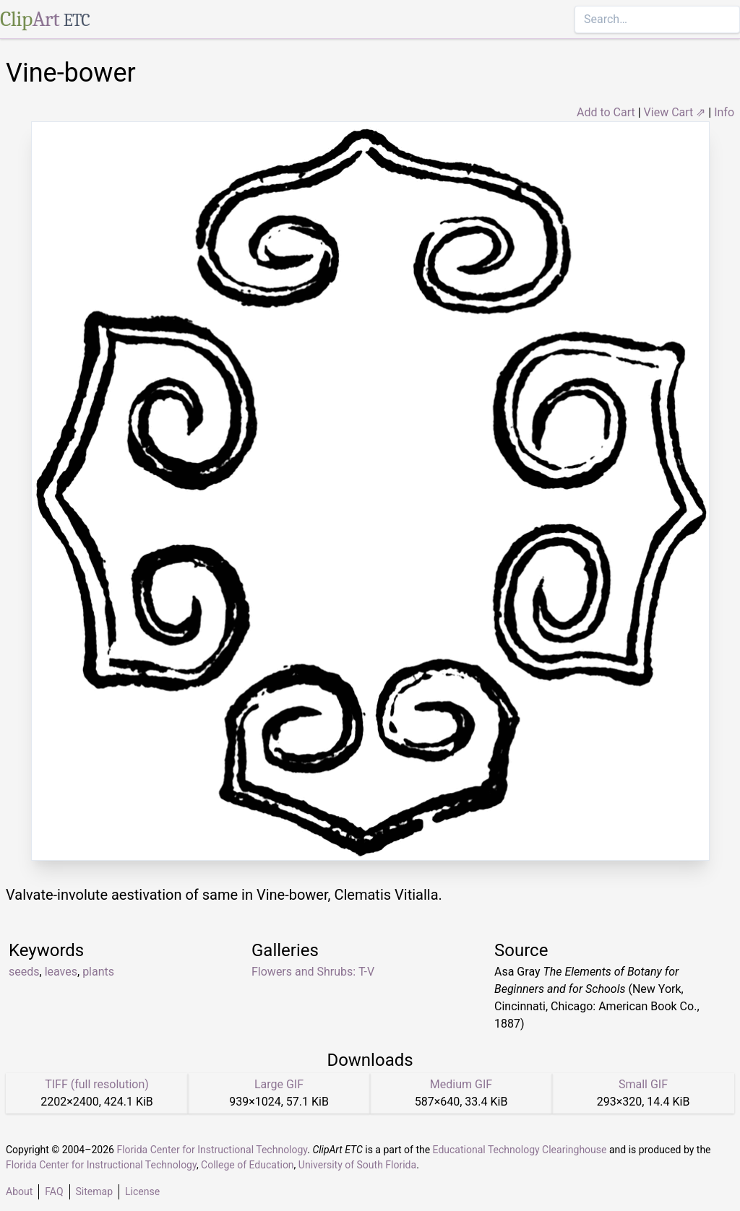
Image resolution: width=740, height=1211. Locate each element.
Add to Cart (606, 112)
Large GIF (279, 1084)
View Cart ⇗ (675, 112)
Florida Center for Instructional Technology (211, 1149)
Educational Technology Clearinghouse (520, 1149)
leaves (61, 971)
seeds (24, 971)
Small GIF (643, 1084)
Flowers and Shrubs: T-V (312, 971)
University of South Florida (357, 1165)
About (19, 1191)
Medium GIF (461, 1084)
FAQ (54, 1191)
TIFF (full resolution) (97, 1084)
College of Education (247, 1165)
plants (98, 971)
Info (724, 112)
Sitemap (94, 1191)
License (142, 1191)
